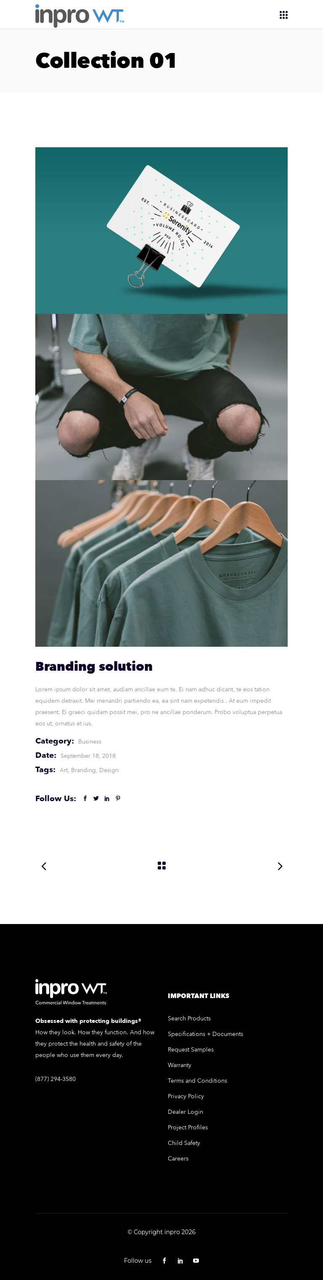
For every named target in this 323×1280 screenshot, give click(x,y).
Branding (83, 770)
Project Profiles (188, 1127)
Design (109, 770)
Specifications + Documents (205, 1034)
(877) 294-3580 (55, 1079)
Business (89, 742)
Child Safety (184, 1143)
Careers (178, 1159)
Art (64, 770)
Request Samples (191, 1050)
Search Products (189, 1018)
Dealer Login (185, 1112)
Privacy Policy (186, 1096)
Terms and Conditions (197, 1081)
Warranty (179, 1065)
